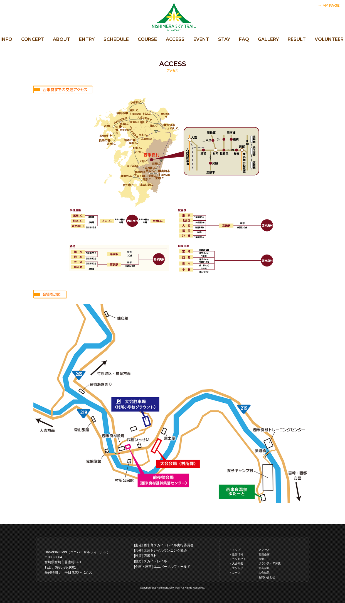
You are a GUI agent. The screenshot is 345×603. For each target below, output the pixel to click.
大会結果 (264, 572)
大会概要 (237, 563)
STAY (224, 39)
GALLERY (268, 39)
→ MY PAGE (328, 5)
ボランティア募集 (269, 563)
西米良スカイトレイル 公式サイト (172, 16)
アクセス (264, 549)
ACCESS (175, 39)
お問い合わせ (266, 577)
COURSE (147, 39)
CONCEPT (32, 39)
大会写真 (264, 568)
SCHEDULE (116, 39)
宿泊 (261, 558)
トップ (236, 549)
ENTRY (87, 39)
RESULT (297, 39)
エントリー (239, 568)
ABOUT (61, 39)
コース (236, 572)
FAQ (244, 39)
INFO (6, 39)
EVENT (201, 39)
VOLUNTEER (329, 39)
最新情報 (237, 554)
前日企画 (264, 554)
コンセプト (239, 558)
